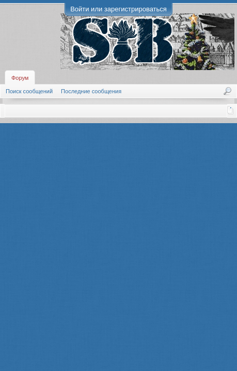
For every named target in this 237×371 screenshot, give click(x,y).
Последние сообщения (91, 91)
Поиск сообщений (29, 91)
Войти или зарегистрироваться (118, 9)
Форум (19, 78)
